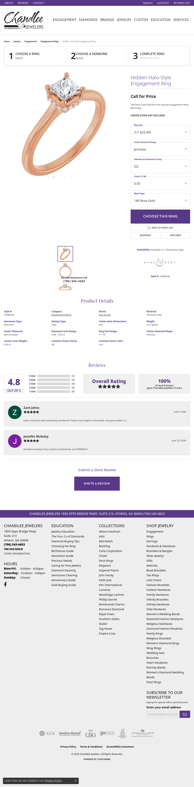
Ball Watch (106, 541)
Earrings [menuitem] (152, 541)
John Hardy (106, 575)
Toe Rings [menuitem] (153, 575)
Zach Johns (31, 408)
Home (7, 41)
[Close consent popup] (75, 781)
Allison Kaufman (109, 531)
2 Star (32, 387)
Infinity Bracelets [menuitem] (158, 599)
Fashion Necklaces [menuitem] (159, 590)
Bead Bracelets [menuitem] (156, 570)
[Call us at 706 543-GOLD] (13, 549)
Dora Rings (106, 560)
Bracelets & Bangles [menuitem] (160, 551)
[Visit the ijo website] (107, 733)
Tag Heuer (105, 628)
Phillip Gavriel (108, 599)
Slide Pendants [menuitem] (156, 609)
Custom (141, 20)
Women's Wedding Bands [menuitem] (163, 614)
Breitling (104, 546)
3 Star (32, 383)
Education (161, 20)
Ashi (102, 536)
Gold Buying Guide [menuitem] (64, 585)
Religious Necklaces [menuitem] (159, 624)
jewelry (17, 41)
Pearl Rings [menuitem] (154, 682)
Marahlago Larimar (111, 594)
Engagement (64, 20)
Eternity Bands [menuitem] (156, 667)
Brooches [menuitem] (153, 658)
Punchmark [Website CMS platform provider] (104, 759)
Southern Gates (109, 619)
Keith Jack (105, 580)
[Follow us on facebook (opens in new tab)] (5, 584)
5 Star (32, 376)
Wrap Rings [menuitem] (154, 648)
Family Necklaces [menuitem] (158, 594)
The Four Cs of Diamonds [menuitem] (68, 536)
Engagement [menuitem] (155, 531)
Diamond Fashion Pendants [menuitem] (165, 628)
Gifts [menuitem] (150, 560)
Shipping (145, 235)
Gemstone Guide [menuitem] (63, 556)
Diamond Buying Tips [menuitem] (66, 541)
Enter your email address (164, 707)
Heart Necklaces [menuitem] (157, 662)
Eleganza (105, 565)
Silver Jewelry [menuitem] (155, 556)
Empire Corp (107, 633)
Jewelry (124, 20)
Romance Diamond (111, 609)
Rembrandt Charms (112, 604)
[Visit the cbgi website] (90, 733)
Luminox (104, 590)
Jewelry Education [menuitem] (63, 531)
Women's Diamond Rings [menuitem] (163, 643)
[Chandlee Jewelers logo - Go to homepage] (25, 20)
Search (19, 58)
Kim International (110, 585)
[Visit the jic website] (122, 733)
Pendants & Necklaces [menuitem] (161, 546)
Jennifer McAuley (36, 436)
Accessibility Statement (120, 746)
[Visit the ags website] (143, 733)
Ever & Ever (105, 314)
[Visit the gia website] (47, 733)
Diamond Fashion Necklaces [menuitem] (165, 619)
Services (181, 20)
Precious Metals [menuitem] (62, 560)
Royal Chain (106, 614)
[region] (65, 127)
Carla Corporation (110, 551)
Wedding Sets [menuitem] (155, 653)
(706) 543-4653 (74, 281)
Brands (107, 20)
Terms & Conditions (91, 746)
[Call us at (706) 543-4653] (14, 544)
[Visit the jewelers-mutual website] (70, 733)
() (73, 376)
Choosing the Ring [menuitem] (64, 546)
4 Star (32, 379)
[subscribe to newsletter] (185, 714)
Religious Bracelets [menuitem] (159, 638)
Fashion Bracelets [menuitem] (158, 585)
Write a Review (97, 484)
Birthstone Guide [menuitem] (63, 551)
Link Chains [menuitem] (154, 580)
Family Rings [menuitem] (155, 633)
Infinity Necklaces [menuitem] (158, 604)
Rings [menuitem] (150, 536)
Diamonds (88, 20)
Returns (175, 235)
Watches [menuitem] (152, 565)
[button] (147, 3)
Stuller (103, 624)
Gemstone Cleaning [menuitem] (64, 575)
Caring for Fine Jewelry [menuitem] (66, 565)
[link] (8, 3)
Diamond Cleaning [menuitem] (64, 570)
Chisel (103, 556)
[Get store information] (17, 553)
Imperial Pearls (109, 570)
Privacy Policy (68, 746)
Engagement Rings (50, 41)
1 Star (32, 391)
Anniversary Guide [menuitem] (64, 580)
